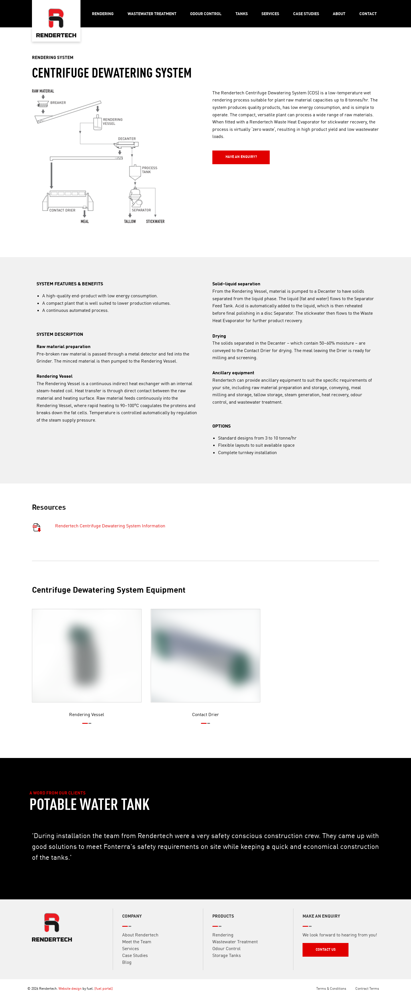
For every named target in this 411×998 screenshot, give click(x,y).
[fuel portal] (103, 988)
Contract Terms (367, 988)
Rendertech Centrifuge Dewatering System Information (110, 534)
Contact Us (313, 954)
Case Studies (306, 13)
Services (270, 13)
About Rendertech (140, 943)
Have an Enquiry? (228, 153)
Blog (127, 970)
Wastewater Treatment (152, 13)
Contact (368, 13)
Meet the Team (136, 949)
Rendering (103, 13)
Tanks (241, 13)
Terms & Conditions (331, 988)
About (339, 13)
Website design (70, 988)
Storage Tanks (226, 963)
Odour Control (205, 13)
